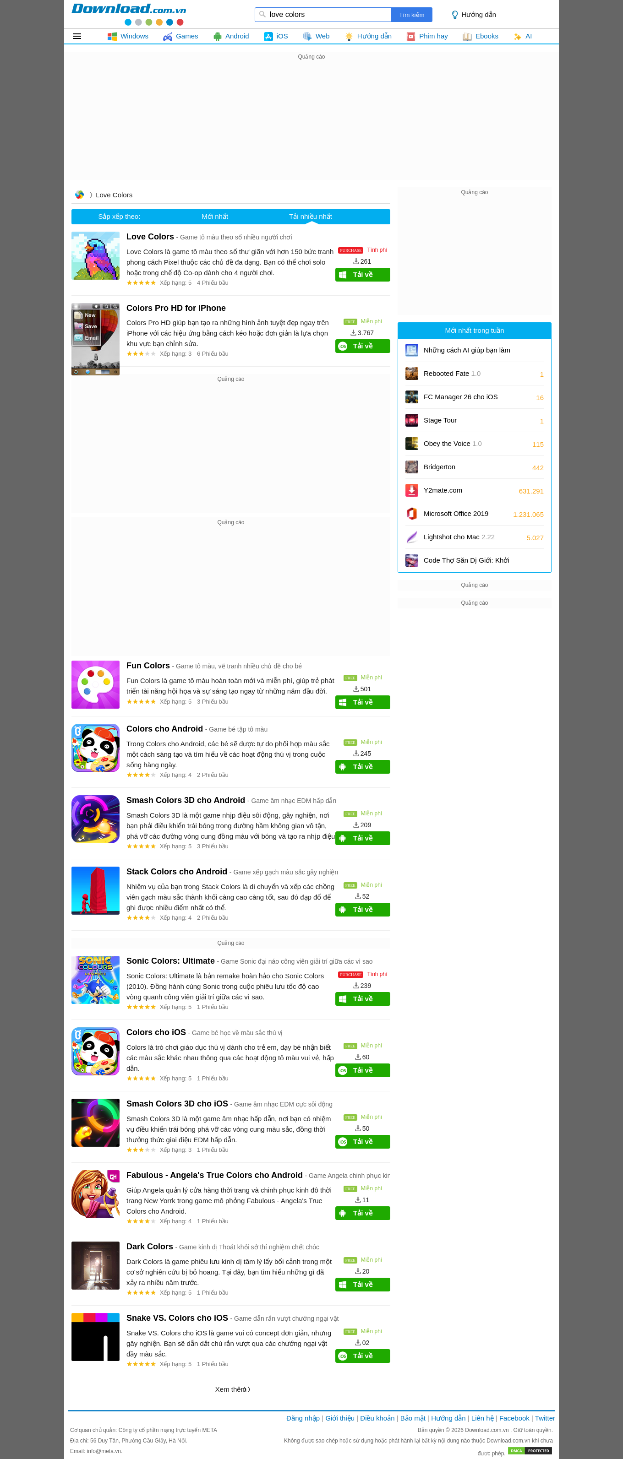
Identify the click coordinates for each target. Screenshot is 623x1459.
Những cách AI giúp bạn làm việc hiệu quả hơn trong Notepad (467, 353)
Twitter (545, 1418)
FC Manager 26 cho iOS (461, 400)
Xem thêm (230, 1389)
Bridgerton (439, 467)
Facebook (514, 1418)
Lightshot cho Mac (459, 537)
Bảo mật (413, 1418)
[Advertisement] (311, 126)
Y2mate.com (443, 490)
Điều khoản (377, 1418)
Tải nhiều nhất (310, 216)
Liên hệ (482, 1418)
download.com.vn (128, 14)
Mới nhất (215, 216)
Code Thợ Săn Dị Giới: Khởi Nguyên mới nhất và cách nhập (466, 563)
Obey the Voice (453, 443)
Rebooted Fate (452, 373)
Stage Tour (440, 420)
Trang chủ (79, 195)
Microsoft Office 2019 (456, 513)
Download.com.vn (487, 1430)
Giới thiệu (340, 1418)
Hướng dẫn (479, 14)
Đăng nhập (303, 1418)
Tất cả (82, 36)
